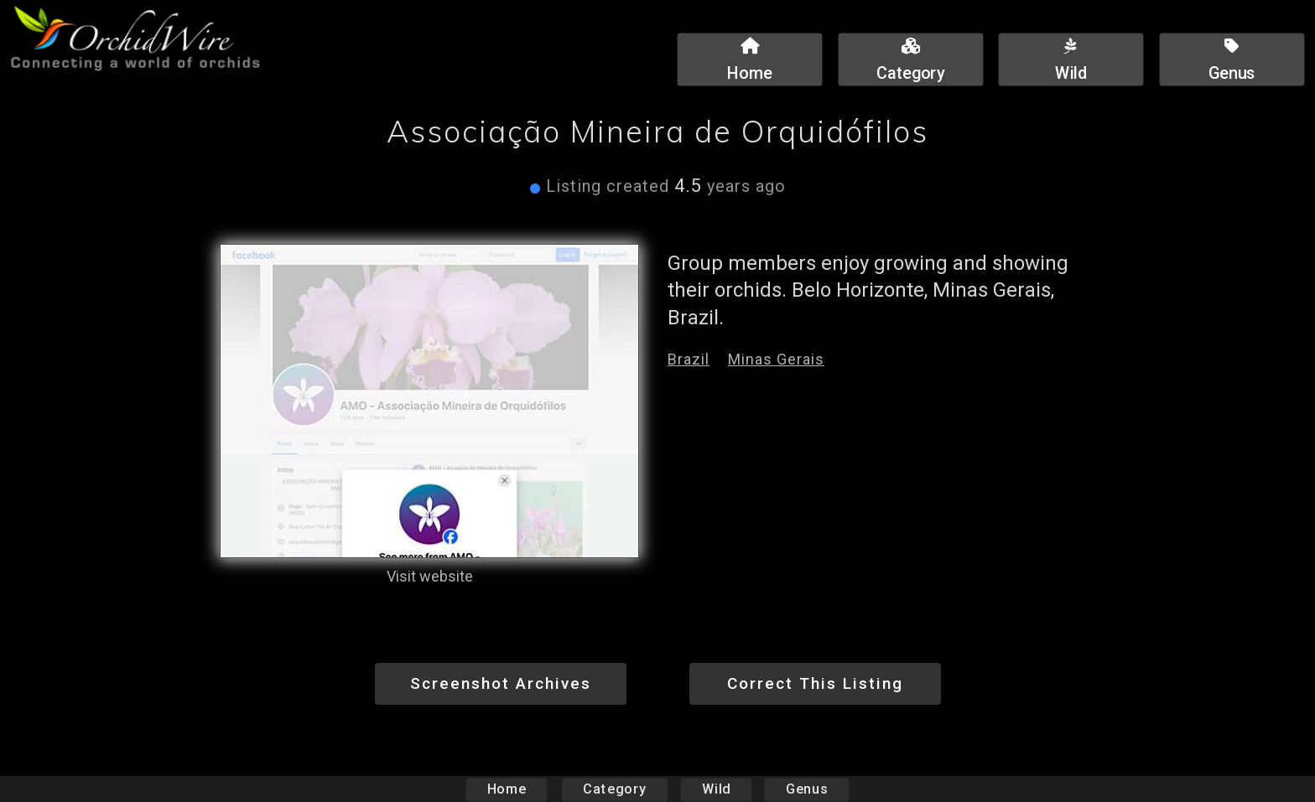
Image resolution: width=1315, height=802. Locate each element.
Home (507, 789)
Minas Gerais (776, 359)
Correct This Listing (815, 683)
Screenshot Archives (500, 683)
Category (615, 789)
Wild (716, 789)
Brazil (688, 359)
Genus (806, 789)
